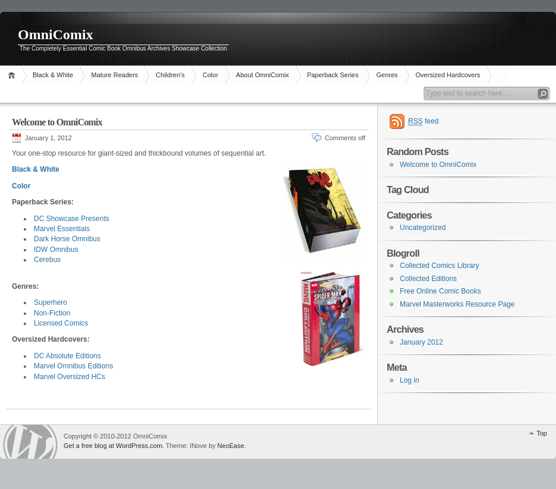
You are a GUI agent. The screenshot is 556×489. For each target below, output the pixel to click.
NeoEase (230, 445)
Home (13, 75)
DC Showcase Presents (71, 218)
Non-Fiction (52, 313)
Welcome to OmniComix (57, 122)
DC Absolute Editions (67, 356)
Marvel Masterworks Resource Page (457, 304)
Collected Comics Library (439, 265)
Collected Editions (428, 279)
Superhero (50, 302)
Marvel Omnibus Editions (73, 366)
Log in (409, 380)
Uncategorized (423, 227)
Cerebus (47, 259)
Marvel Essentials (62, 229)
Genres (386, 74)
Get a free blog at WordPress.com (113, 445)
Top (541, 433)
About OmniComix (262, 74)
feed (423, 121)
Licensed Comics (61, 323)
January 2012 (421, 342)
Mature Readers (114, 74)
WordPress (30, 442)
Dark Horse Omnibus (67, 239)
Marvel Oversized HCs (69, 377)
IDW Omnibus (56, 249)
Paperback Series (333, 74)
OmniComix (55, 34)
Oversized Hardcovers (448, 74)
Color (210, 74)
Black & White (53, 74)
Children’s (170, 74)
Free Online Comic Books (440, 291)
